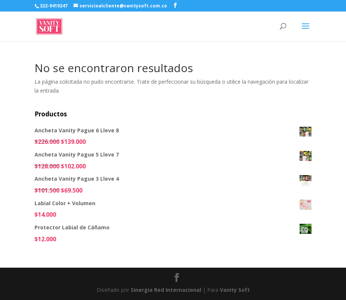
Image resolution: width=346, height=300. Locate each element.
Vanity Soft (235, 289)
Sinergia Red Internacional (166, 289)
